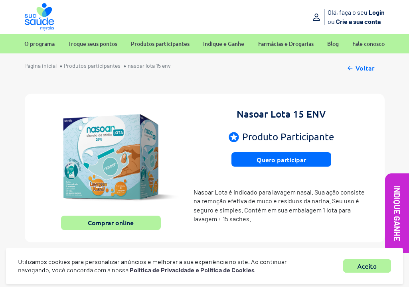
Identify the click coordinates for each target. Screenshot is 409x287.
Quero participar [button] (281, 159)
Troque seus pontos (92, 44)
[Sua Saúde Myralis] (39, 17)
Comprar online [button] (111, 222)
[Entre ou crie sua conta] (329, 17)
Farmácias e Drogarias (286, 44)
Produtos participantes (160, 44)
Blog (333, 44)
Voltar (360, 67)
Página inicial (40, 65)
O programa (39, 44)
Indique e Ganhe (223, 44)
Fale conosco (368, 44)
